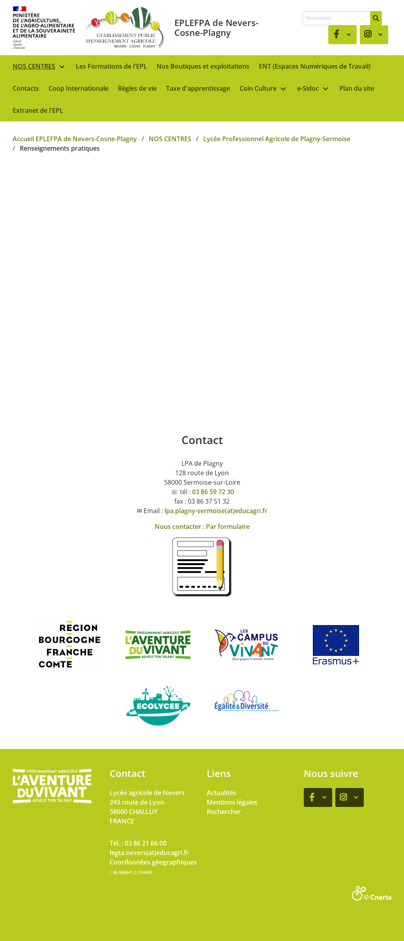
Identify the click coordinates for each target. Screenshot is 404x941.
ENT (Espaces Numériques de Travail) (314, 66)
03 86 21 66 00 (145, 843)
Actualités (221, 792)
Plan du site (356, 88)
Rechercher (224, 811)
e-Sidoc (308, 88)
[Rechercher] (376, 18)
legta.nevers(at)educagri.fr (149, 852)
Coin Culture (258, 88)
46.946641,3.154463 (132, 872)
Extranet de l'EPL (38, 110)
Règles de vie (137, 88)
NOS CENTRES (34, 66)
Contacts (26, 88)
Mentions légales (232, 802)
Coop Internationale (78, 88)
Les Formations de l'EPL (111, 66)
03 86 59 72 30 (213, 491)
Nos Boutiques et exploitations (203, 66)
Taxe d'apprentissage (198, 88)
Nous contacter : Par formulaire (202, 526)
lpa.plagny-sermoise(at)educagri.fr (216, 510)
